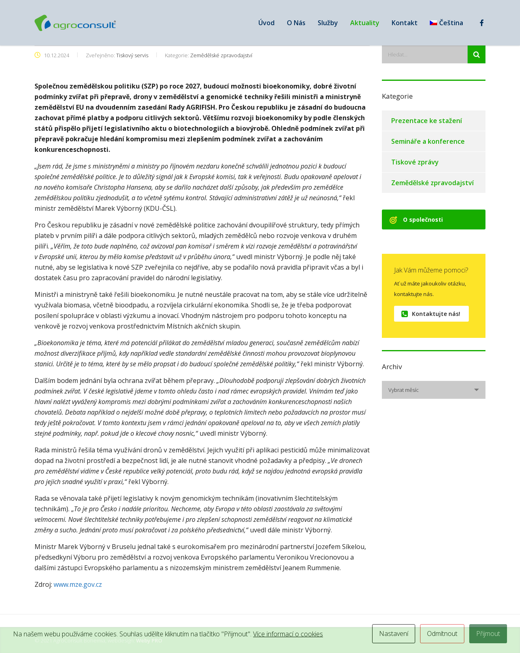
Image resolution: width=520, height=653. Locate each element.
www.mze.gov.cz (78, 584)
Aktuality (364, 22)
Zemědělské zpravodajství (432, 182)
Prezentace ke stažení (426, 120)
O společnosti (416, 219)
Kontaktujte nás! (430, 314)
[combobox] (433, 390)
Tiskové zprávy (415, 162)
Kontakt (405, 22)
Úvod (266, 22)
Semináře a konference (428, 141)
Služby (328, 22)
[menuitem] (446, 23)
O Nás (296, 22)
